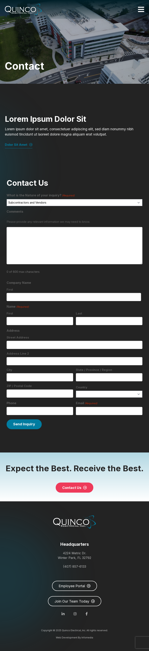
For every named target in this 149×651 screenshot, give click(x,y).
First (10, 289)
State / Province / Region (94, 370)
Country (81, 387)
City (9, 370)
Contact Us (71, 488)
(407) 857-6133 (74, 566)
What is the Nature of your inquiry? (41, 195)
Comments (15, 211)
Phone (11, 403)
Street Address (18, 337)
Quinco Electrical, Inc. (23, 9)
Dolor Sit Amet (16, 145)
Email (86, 403)
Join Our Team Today (72, 601)
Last (79, 313)
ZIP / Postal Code (19, 386)
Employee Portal (72, 586)
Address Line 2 (18, 353)
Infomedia (87, 637)
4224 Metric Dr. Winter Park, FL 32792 (74, 555)
